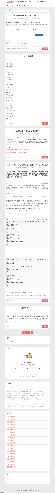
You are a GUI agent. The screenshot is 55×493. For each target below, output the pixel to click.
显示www (25, 48)
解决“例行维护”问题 (11, 300)
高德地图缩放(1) (33, 406)
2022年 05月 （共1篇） (11, 424)
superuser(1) (9, 393)
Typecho (22, 490)
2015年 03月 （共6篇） (11, 464)
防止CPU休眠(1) (36, 393)
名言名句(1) (19, 389)
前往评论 (45, 48)
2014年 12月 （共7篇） (11, 467)
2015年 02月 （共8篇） (11, 466)
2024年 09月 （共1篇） (11, 418)
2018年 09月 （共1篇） (11, 442)
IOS (46, 1)
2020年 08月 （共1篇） (11, 432)
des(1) (34, 389)
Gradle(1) (9, 401)
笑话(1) (14, 389)
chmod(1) (9, 389)
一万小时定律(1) (32, 395)
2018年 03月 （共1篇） (11, 445)
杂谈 (30, 1)
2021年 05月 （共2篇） (11, 426)
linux (26, 1)
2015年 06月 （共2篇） (11, 459)
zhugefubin (19, 18)
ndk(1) (36, 391)
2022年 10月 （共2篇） (11, 421)
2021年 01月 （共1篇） (11, 427)
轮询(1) (23, 393)
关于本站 (19, 5)
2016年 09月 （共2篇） (11, 450)
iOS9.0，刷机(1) (34, 397)
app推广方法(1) (10, 406)
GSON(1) (29, 399)
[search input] (27, 342)
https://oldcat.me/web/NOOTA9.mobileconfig (16, 152)
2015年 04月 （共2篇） (11, 463)
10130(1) (21, 397)
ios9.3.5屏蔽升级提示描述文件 (27, 131)
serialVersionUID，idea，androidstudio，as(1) (16, 399)
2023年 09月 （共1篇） (11, 419)
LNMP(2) (29, 386)
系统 (38, 1)
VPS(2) (24, 386)
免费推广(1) (41, 404)
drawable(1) (40, 406)
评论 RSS (9, 481)
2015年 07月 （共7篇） (11, 458)
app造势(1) (17, 406)
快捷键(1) (31, 391)
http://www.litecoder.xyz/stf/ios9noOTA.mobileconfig (17, 149)
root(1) (40, 391)
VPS (12, 5)
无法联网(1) (27, 397)
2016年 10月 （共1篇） (11, 448)
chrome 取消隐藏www (11, 48)
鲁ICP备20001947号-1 (35, 490)
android (33, 1)
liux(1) (41, 386)
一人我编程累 (27, 56)
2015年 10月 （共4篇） (11, 454)
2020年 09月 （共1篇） (11, 430)
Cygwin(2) (19, 386)
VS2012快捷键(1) (24, 391)
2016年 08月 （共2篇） (11, 451)
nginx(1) (14, 401)
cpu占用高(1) (9, 391)
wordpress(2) (35, 386)
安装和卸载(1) (17, 391)
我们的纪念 (24, 5)
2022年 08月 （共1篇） (11, 422)
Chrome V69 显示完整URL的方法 (27, 16)
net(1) (30, 389)
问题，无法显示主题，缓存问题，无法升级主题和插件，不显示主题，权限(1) (22, 404)
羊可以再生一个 (27, 308)
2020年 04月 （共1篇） (11, 434)
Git (14, 5)
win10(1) (16, 397)
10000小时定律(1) (23, 395)
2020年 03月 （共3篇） (11, 435)
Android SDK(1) (17, 393)
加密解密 (42, 1)
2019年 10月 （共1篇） (11, 438)
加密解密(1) (39, 389)
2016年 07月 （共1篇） (11, 453)
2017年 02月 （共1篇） (11, 446)
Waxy (29, 490)
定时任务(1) (28, 393)
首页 (18, 1)
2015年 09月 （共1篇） (11, 456)
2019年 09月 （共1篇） (11, 440)
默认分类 (22, 1)
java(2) (14, 386)
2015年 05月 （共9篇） (11, 461)
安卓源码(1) (9, 395)
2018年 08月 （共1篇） (11, 443)
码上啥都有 (10, 2)
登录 (7, 478)
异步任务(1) (16, 395)
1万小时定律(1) (40, 395)
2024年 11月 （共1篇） (11, 416)
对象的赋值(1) (10, 397)
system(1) (25, 389)
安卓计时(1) (43, 393)
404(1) (19, 401)
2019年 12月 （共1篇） (11, 437)
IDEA (8, 5)
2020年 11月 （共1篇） (11, 429)
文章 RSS (9, 479)
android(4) (9, 386)
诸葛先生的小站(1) (24, 406)
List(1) (41, 399)
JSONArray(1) (35, 399)
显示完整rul (19, 48)
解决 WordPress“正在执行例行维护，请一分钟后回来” (27, 165)
